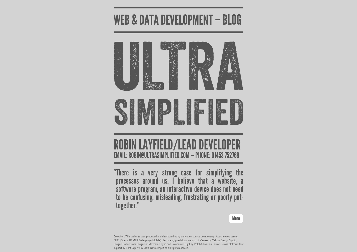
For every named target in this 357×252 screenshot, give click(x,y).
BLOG (232, 20)
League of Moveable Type (151, 244)
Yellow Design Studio (224, 240)
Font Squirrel (133, 247)
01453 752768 (225, 155)
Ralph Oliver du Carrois (207, 244)
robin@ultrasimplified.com (158, 155)
